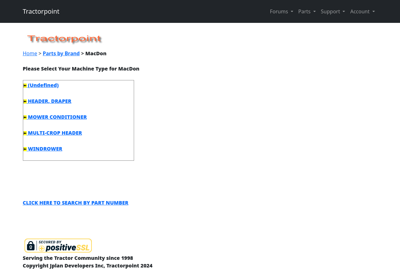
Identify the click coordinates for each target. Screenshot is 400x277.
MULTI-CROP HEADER (53, 132)
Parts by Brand (61, 53)
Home (30, 53)
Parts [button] (305, 11)
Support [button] (331, 11)
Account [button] (360, 11)
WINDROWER (43, 148)
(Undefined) (41, 85)
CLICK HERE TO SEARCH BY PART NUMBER (76, 202)
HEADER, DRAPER (47, 101)
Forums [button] (279, 11)
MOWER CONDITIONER (55, 116)
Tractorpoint (41, 11)
